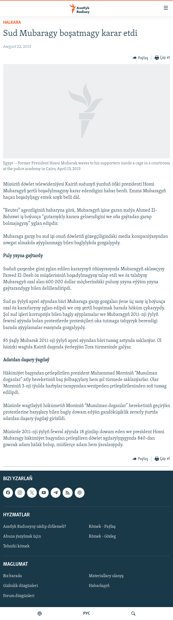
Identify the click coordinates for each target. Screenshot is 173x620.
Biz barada (12, 576)
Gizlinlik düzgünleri (20, 586)
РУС (86, 613)
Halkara (12, 22)
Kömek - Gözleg (102, 536)
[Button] (140, 58)
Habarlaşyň (99, 586)
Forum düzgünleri (18, 596)
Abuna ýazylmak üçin (22, 536)
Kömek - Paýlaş (102, 527)
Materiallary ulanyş (106, 576)
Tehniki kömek (16, 546)
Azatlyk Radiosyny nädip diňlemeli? (34, 527)
